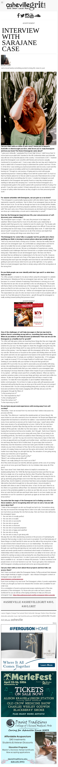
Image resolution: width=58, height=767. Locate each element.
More (54, 623)
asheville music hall (13, 616)
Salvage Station (40, 613)
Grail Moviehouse (27, 616)
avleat (22, 613)
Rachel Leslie (6, 65)
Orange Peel (15, 613)
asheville (17, 620)
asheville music (48, 616)
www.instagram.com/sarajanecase (12, 579)
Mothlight (37, 616)
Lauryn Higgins (6, 613)
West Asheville (29, 613)
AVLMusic (6, 620)
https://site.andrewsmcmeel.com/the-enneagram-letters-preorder (34, 595)
